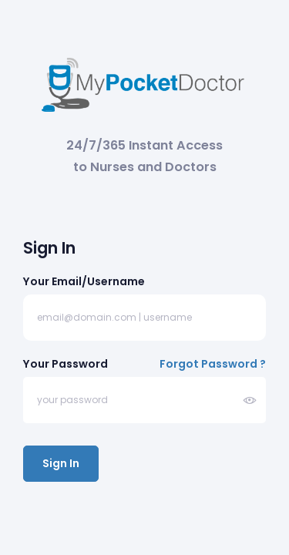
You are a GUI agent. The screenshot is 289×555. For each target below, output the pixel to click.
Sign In (60, 463)
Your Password (65, 364)
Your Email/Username (84, 281)
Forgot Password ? (213, 364)
